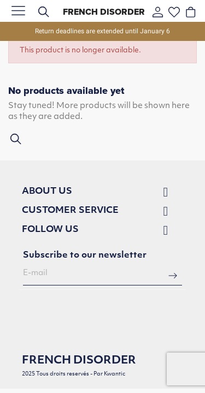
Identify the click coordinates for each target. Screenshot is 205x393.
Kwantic (114, 374)
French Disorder (104, 11)
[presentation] (106, 317)
